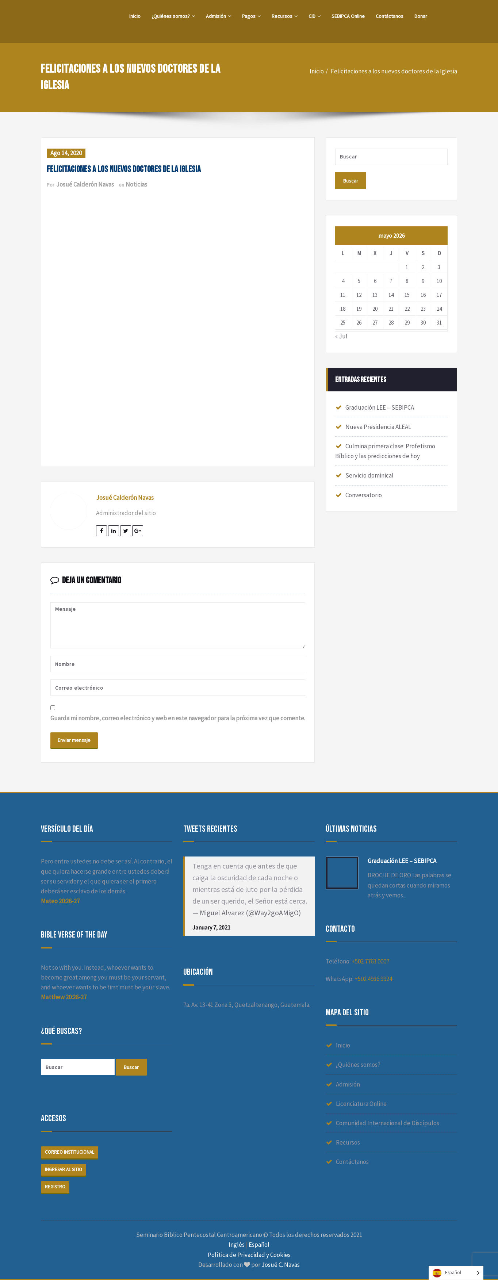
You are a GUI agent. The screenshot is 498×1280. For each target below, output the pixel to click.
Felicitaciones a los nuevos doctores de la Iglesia (394, 71)
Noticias (136, 184)
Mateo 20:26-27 (60, 901)
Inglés (237, 1245)
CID (315, 16)
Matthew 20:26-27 (64, 997)
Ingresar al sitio (63, 1169)
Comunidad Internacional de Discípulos (387, 1123)
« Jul (341, 336)
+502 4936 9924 (373, 979)
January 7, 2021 (211, 927)
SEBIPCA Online (348, 16)
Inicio (135, 16)
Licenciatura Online (361, 1104)
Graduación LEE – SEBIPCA (379, 407)
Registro (55, 1187)
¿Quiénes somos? (173, 16)
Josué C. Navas (280, 1265)
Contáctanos (389, 16)
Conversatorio (363, 495)
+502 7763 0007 (370, 961)
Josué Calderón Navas (85, 184)
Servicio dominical (369, 475)
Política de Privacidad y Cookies (249, 1255)
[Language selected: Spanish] (456, 1273)
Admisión (218, 16)
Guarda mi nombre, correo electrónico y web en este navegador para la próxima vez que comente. (177, 718)
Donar (420, 16)
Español (259, 1245)
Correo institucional (69, 1152)
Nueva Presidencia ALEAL (378, 427)
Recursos (285, 16)
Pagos (251, 16)
